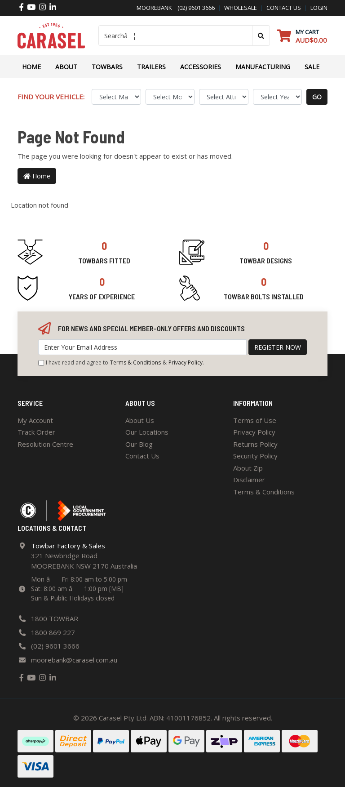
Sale (312, 66)
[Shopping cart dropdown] (302, 35)
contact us (283, 8)
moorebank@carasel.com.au (74, 659)
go (317, 97)
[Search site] (261, 35)
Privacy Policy (185, 362)
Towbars (107, 66)
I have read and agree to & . (121, 363)
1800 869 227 (53, 632)
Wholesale (240, 8)
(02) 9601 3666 (193, 8)
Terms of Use (254, 420)
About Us (139, 420)
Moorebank (154, 8)
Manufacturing (262, 66)
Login (318, 8)
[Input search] (175, 35)
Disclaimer (249, 479)
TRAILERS (151, 66)
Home (31, 66)
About (66, 66)
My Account (35, 420)
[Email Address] (142, 347)
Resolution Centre (45, 444)
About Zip (248, 467)
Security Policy (255, 455)
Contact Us (142, 455)
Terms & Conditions (135, 362)
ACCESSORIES (200, 66)
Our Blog (139, 444)
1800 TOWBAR (54, 618)
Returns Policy (255, 444)
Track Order (36, 431)
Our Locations (146, 431)
